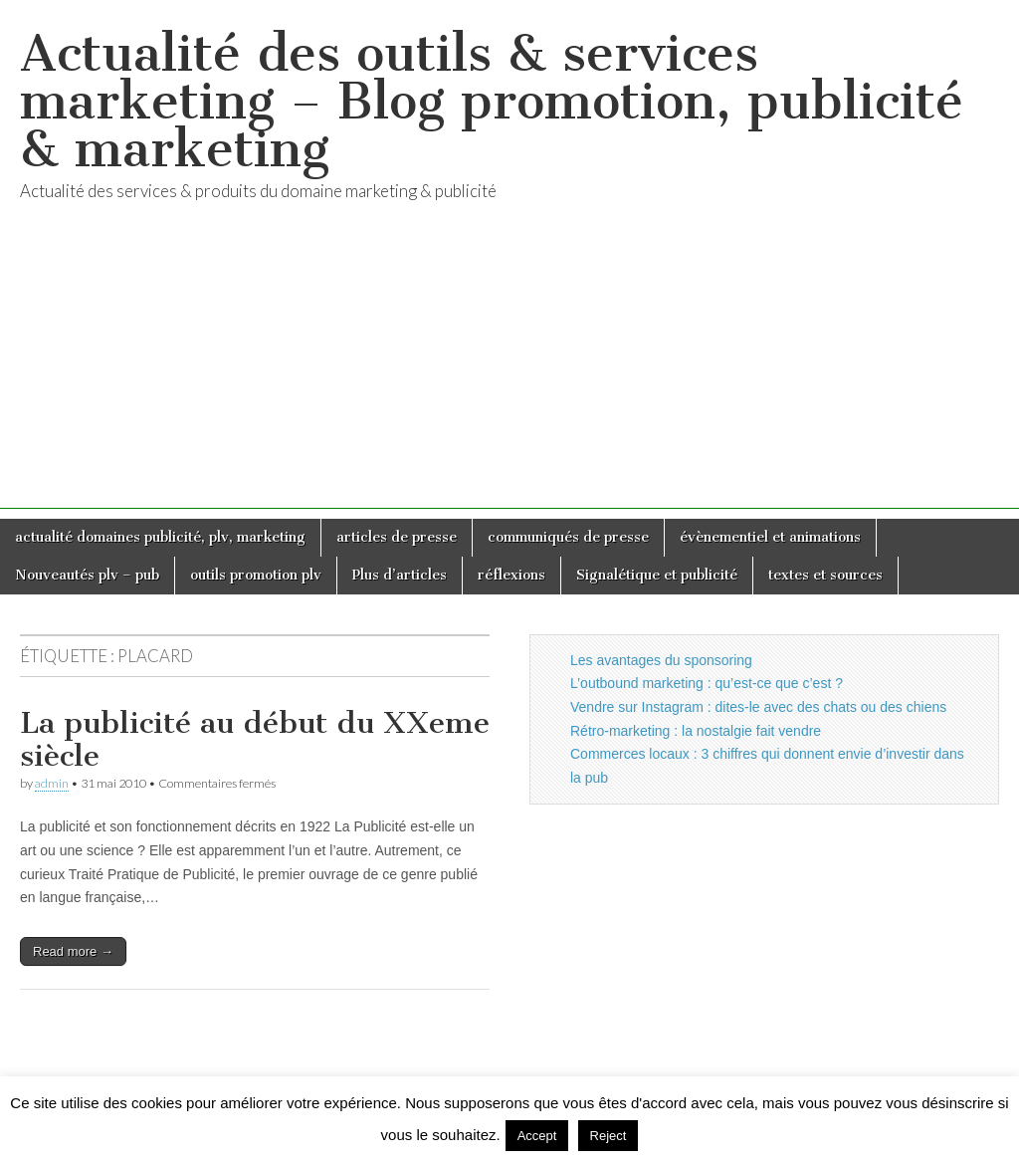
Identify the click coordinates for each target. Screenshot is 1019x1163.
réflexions (511, 575)
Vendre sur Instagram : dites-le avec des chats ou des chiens (758, 707)
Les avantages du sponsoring (661, 660)
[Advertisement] (509, 369)
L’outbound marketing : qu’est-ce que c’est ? (706, 683)
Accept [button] (537, 1135)
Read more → (73, 951)
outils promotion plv (255, 575)
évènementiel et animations (770, 537)
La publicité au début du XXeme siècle (255, 740)
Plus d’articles (399, 575)
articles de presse (396, 537)
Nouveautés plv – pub (87, 575)
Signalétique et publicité (656, 575)
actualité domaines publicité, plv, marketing (160, 537)
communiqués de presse (568, 537)
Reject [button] (608, 1135)
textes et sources (825, 575)
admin (52, 783)
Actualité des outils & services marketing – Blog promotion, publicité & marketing (491, 101)
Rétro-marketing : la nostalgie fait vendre (695, 731)
